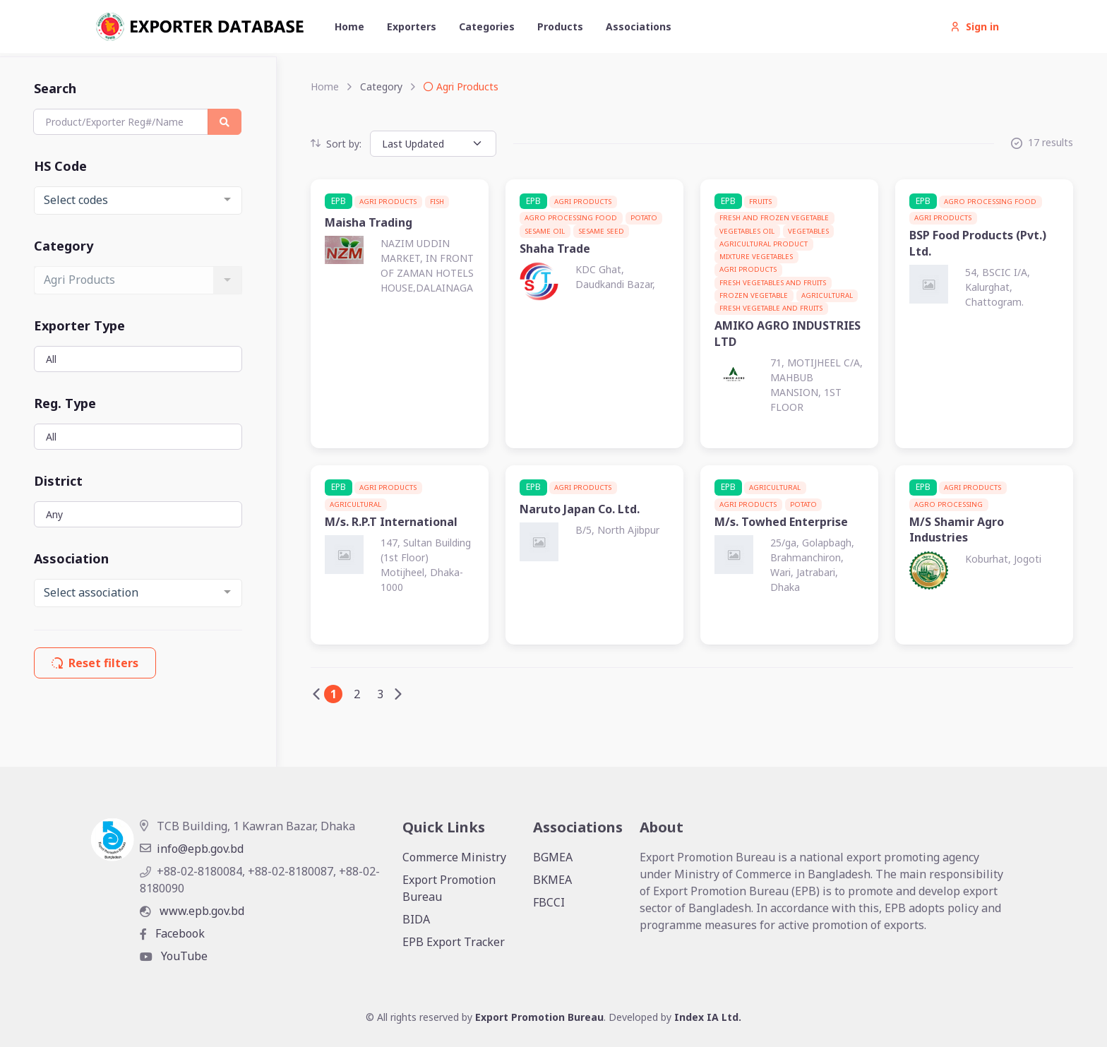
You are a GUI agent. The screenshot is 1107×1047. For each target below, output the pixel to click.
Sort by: (336, 143)
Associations (638, 26)
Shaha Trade (555, 248)
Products (560, 26)
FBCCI (549, 902)
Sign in (974, 26)
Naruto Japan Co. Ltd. (580, 509)
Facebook (172, 933)
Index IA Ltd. (707, 1017)
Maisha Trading (368, 222)
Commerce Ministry (454, 857)
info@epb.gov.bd (192, 848)
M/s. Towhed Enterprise (781, 522)
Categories (487, 26)
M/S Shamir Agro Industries (956, 529)
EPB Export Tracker (453, 942)
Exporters (411, 26)
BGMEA (553, 857)
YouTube (174, 956)
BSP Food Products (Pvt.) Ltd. (977, 242)
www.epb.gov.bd (192, 911)
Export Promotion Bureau (449, 888)
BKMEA (552, 879)
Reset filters (95, 663)
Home (349, 26)
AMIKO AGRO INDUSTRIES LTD (787, 333)
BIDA (416, 919)
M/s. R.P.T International (391, 522)
